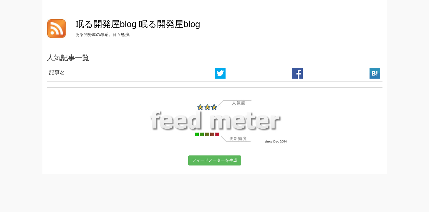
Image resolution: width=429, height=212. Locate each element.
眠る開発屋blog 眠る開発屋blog (137, 24)
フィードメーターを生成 (214, 160)
